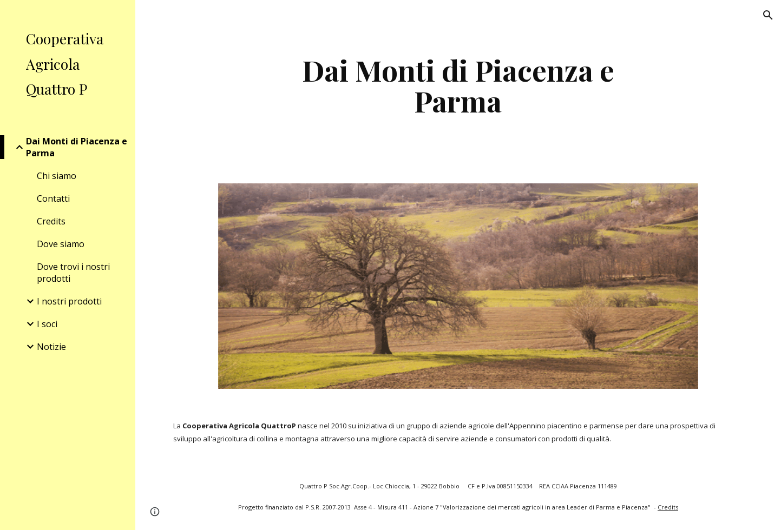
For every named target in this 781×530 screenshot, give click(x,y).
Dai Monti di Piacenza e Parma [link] (76, 147)
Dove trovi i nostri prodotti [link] (73, 272)
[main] (458, 85)
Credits (668, 507)
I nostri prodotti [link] (69, 301)
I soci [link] (47, 324)
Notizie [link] (51, 347)
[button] (768, 15)
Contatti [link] (53, 198)
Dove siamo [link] (60, 244)
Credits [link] (51, 221)
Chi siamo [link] (56, 176)
